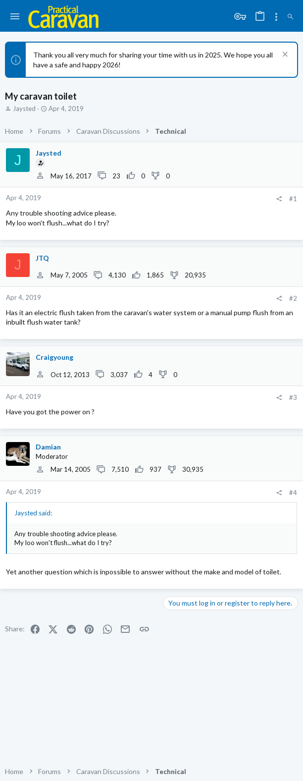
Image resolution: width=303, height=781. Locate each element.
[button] (15, 16)
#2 (293, 298)
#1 (293, 199)
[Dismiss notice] (284, 55)
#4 (293, 493)
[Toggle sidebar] (276, 17)
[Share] (279, 199)
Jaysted (24, 108)
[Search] (290, 16)
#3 (293, 397)
